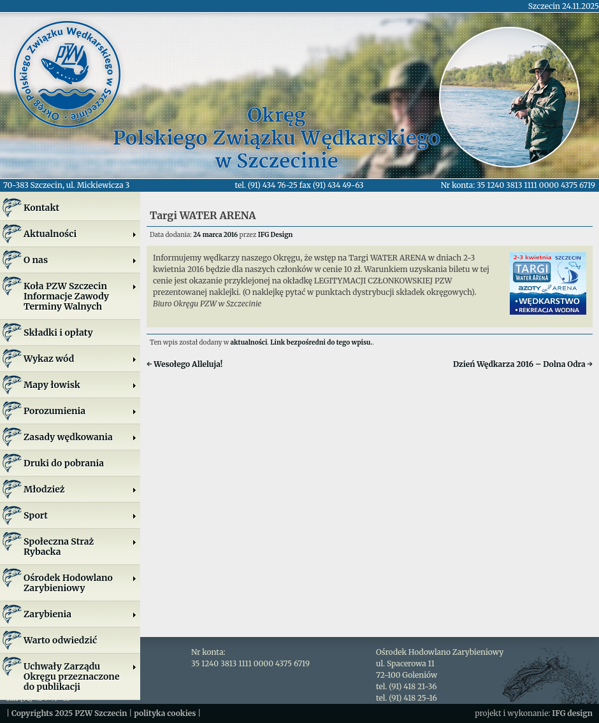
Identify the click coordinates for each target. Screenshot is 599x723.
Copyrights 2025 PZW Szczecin (69, 713)
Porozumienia (80, 411)
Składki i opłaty (58, 332)
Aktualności (80, 234)
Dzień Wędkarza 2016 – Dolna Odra (523, 364)
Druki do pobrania (64, 463)
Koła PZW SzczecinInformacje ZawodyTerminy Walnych (80, 296)
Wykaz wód (80, 358)
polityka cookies (165, 713)
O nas (80, 260)
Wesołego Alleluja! (184, 364)
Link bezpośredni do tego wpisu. (321, 342)
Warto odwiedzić (60, 640)
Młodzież (80, 489)
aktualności (249, 342)
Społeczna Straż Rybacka (80, 546)
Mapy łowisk (80, 384)
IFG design (572, 713)
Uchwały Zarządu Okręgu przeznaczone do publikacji (80, 676)
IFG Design (275, 235)
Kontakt (41, 207)
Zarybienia (80, 614)
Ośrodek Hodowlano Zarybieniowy (80, 583)
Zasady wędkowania (80, 437)
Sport (80, 515)
